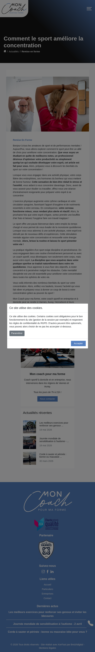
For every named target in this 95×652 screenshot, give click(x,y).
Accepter (78, 343)
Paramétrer (17, 333)
